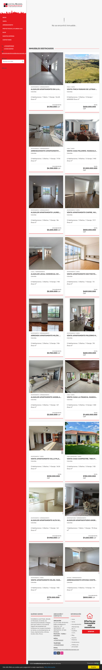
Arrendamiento (8, 25)
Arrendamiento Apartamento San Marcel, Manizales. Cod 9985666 (46, 151)
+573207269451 (8, 48)
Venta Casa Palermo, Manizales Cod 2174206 (82, 151)
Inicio (4, 17)
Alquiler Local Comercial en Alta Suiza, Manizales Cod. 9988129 (46, 274)
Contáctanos (7, 40)
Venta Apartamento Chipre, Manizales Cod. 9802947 (82, 212)
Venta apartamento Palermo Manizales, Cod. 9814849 (82, 336)
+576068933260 (9, 46)
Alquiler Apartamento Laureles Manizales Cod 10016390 (46, 212)
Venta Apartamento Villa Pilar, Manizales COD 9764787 (46, 459)
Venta (5, 21)
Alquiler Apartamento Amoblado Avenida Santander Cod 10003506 (46, 397)
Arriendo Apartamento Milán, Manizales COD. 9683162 (46, 336)
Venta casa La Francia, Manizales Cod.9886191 (82, 397)
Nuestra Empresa (8, 36)
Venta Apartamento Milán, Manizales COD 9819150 (46, 580)
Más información (49, 667)
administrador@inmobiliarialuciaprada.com (14, 53)
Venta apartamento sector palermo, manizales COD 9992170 (82, 274)
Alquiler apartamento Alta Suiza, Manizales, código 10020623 (46, 520)
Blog (4, 32)
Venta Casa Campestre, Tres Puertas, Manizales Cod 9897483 (82, 459)
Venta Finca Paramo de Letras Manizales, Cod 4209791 (82, 89)
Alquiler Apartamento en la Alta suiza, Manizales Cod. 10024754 (46, 89)
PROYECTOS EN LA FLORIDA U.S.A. (13, 28)
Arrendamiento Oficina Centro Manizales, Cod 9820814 (82, 580)
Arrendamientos (76, 624)
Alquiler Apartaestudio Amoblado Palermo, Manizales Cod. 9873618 (82, 520)
